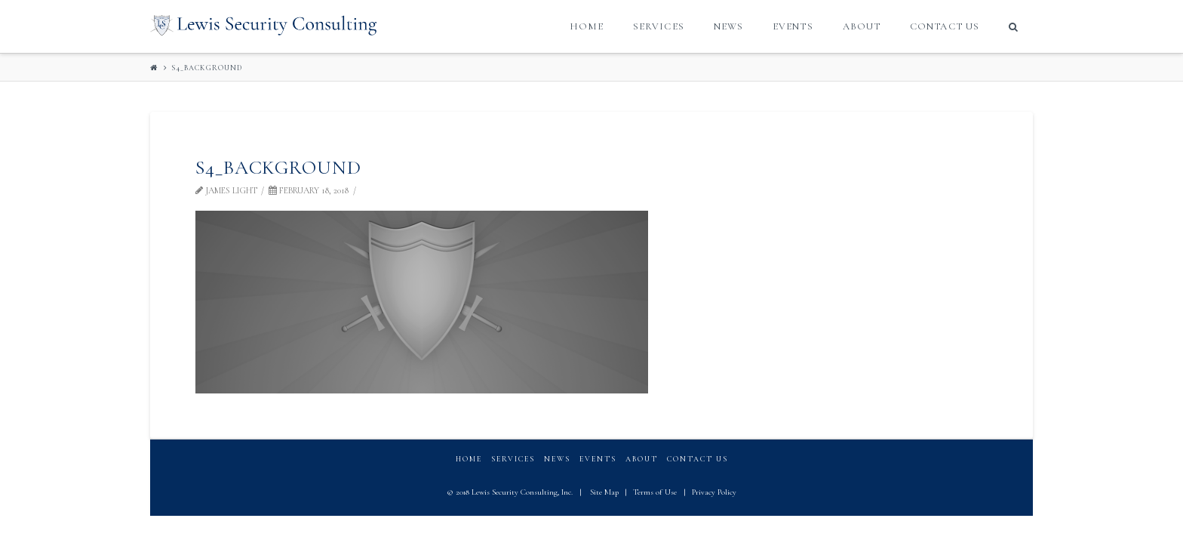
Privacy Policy (714, 492)
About (641, 459)
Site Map (604, 492)
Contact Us (697, 459)
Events (597, 459)
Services (513, 459)
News (557, 459)
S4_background (206, 67)
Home (469, 459)
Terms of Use (655, 492)
